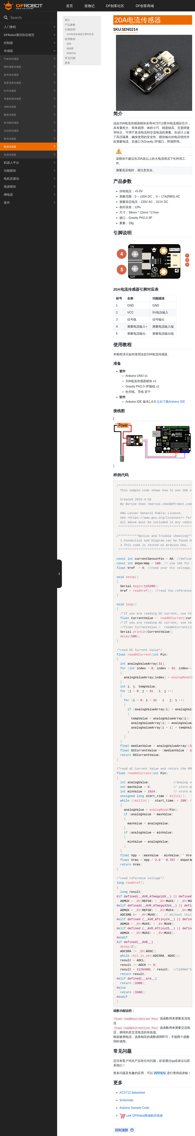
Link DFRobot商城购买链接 (144, 1115)
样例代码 (71, 53)
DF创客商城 (145, 6)
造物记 (89, 6)
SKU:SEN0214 (125, 29)
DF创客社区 (115, 6)
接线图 (70, 48)
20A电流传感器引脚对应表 (80, 34)
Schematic (126, 1100)
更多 (67, 62)
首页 (69, 6)
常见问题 (70, 58)
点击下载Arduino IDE (171, 401)
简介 (67, 19)
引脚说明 (70, 29)
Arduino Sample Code (134, 1107)
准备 (69, 43)
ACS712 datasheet (132, 1092)
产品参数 (70, 24)
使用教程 (70, 38)
